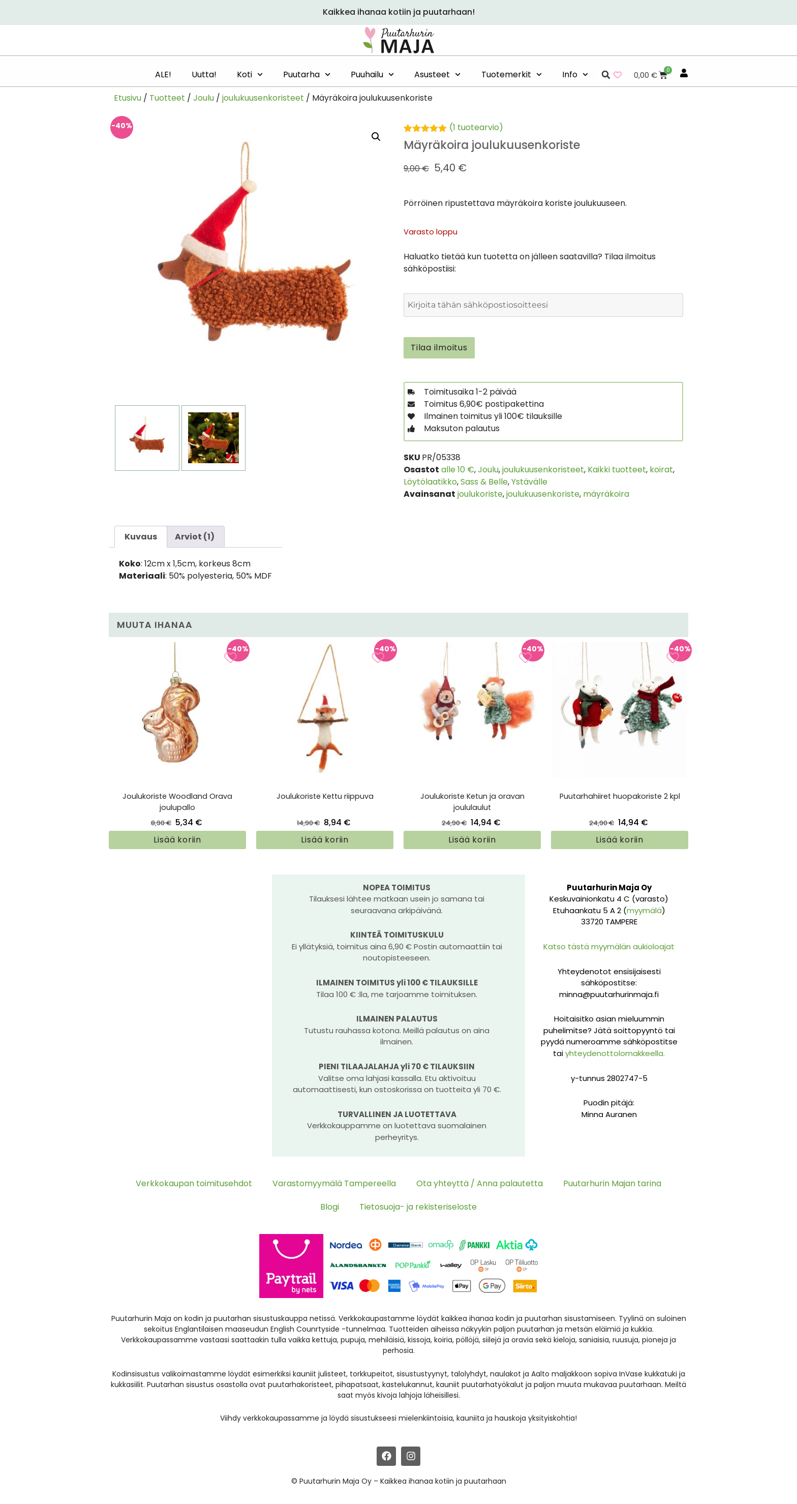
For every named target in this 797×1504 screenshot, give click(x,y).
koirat (661, 469)
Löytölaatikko (430, 482)
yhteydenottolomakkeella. (615, 1053)
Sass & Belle (484, 482)
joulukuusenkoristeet (263, 98)
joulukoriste (480, 494)
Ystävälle (529, 482)
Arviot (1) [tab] (194, 537)
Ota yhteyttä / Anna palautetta (479, 1183)
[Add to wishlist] (230, 657)
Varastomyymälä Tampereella (334, 1183)
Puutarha (306, 74)
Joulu (203, 98)
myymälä (644, 910)
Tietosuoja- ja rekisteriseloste (418, 1207)
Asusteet (437, 74)
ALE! (163, 74)
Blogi (329, 1207)
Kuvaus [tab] (141, 537)
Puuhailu (372, 74)
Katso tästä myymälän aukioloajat (609, 946)
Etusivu (127, 98)
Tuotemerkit (511, 74)
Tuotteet (167, 98)
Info (575, 74)
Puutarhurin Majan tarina (612, 1183)
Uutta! (204, 74)
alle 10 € (457, 469)
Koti (250, 74)
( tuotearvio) (476, 127)
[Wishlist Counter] (618, 75)
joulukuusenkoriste (542, 494)
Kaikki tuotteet (617, 469)
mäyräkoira (606, 494)
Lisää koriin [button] (177, 840)
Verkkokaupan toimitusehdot (194, 1183)
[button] (606, 74)
